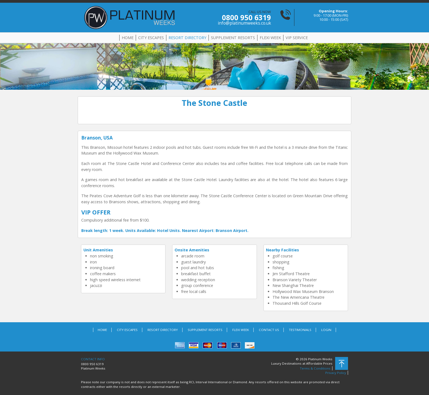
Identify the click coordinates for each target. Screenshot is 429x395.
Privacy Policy (335, 373)
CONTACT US (269, 330)
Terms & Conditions (315, 368)
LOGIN (326, 330)
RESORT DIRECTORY (187, 37)
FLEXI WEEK (270, 37)
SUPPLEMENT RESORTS (233, 37)
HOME (128, 37)
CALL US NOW (244, 17)
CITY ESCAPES (151, 37)
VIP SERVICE (297, 37)
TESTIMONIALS (300, 330)
